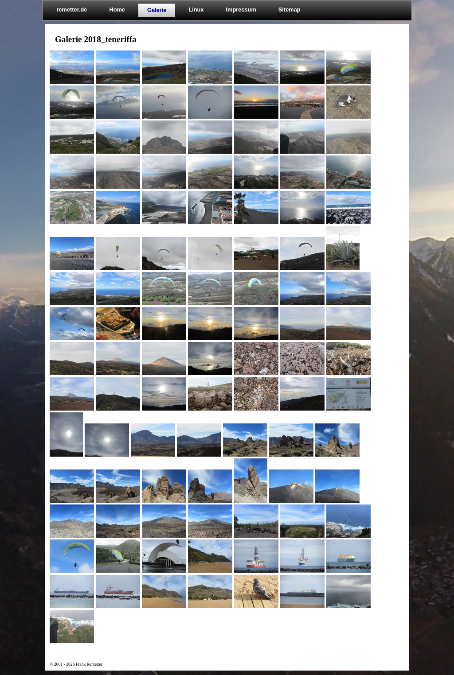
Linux (196, 9)
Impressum (241, 9)
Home (117, 9)
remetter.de (71, 9)
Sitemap (289, 9)
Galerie (156, 10)
